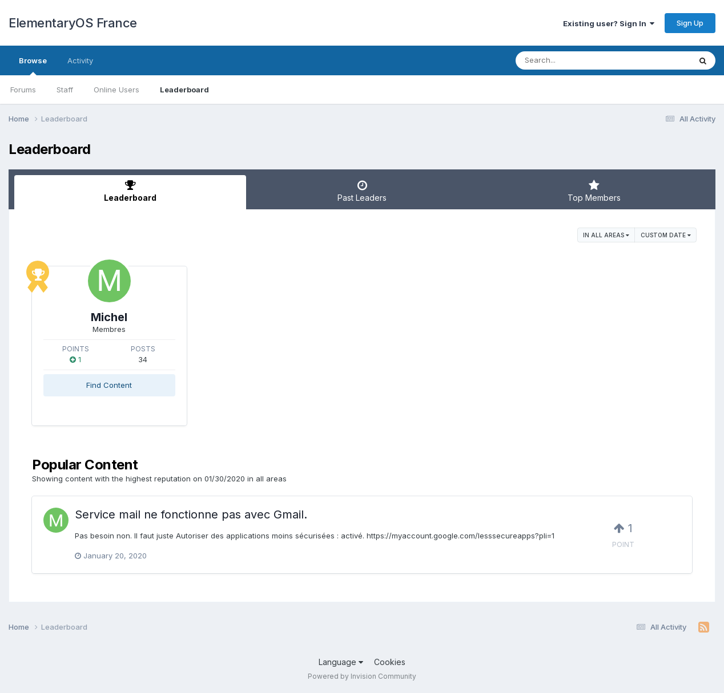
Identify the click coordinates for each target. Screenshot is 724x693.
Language (341, 662)
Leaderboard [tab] (130, 191)
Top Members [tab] (593, 191)
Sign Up (690, 22)
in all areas (606, 235)
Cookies (389, 662)
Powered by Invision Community (362, 676)
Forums (23, 89)
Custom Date (666, 235)
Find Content (109, 385)
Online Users (116, 89)
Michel (109, 317)
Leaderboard (184, 89)
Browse (33, 65)
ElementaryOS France (73, 22)
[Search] (572, 60)
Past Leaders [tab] (362, 191)
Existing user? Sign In (608, 23)
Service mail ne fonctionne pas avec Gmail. (191, 514)
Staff (65, 89)
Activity (80, 60)
